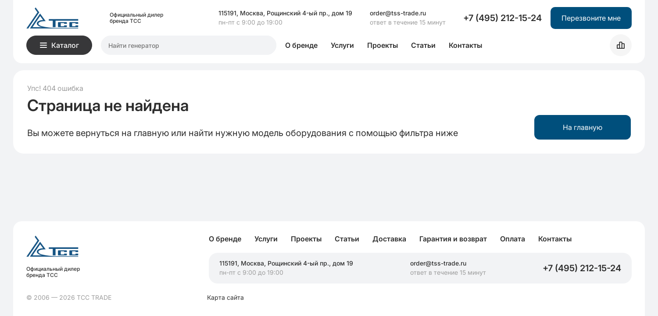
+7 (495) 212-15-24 (502, 18)
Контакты (465, 45)
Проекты (382, 45)
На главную (582, 127)
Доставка (389, 238)
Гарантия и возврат (453, 238)
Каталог (59, 45)
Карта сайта (225, 297)
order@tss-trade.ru (398, 13)
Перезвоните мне (591, 18)
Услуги (342, 45)
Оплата (512, 238)
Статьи (423, 45)
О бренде (301, 45)
